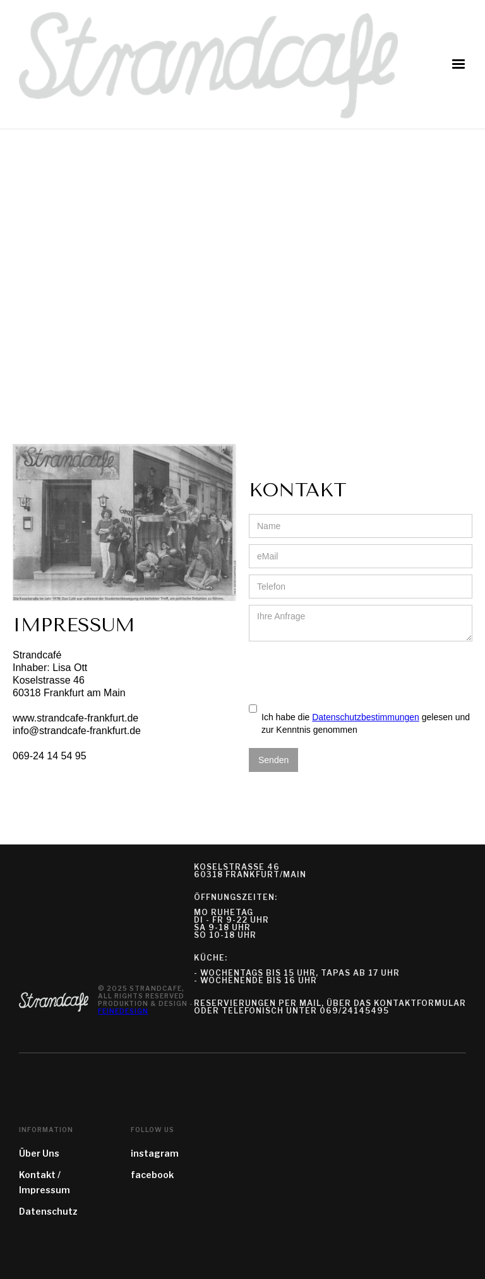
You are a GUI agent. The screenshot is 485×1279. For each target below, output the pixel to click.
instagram (155, 1153)
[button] (458, 64)
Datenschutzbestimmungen (365, 717)
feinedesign (123, 1011)
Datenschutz (48, 1211)
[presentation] (345, 672)
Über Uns (39, 1153)
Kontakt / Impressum (44, 1182)
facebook (152, 1174)
